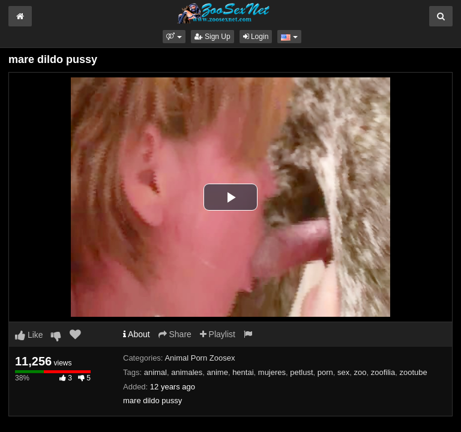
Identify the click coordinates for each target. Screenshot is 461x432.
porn (325, 372)
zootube (413, 372)
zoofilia (383, 372)
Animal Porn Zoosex (199, 357)
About (136, 334)
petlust (301, 372)
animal (155, 372)
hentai (242, 372)
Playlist (217, 334)
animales (186, 372)
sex (343, 372)
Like (29, 335)
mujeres (272, 372)
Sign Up (212, 36)
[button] (174, 36)
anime (216, 372)
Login (256, 36)
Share (174, 334)
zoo (360, 372)
